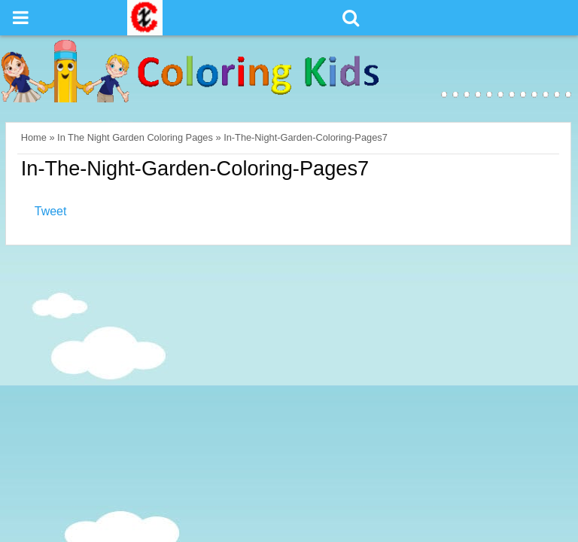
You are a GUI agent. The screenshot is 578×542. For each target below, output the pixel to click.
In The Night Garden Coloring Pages (135, 137)
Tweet (51, 211)
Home (34, 137)
